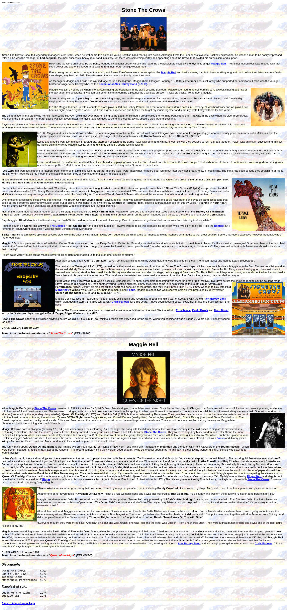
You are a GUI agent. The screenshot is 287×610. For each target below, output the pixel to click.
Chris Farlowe (120, 301)
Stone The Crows (143, 10)
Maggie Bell (143, 344)
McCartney (62, 289)
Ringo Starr (254, 476)
